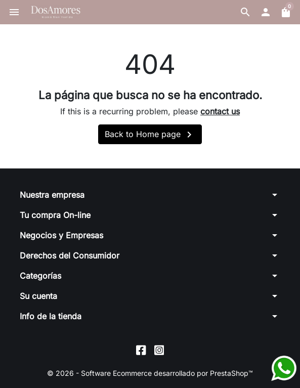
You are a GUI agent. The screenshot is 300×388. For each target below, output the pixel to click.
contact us (220, 111)
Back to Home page (150, 134)
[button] (245, 12)
